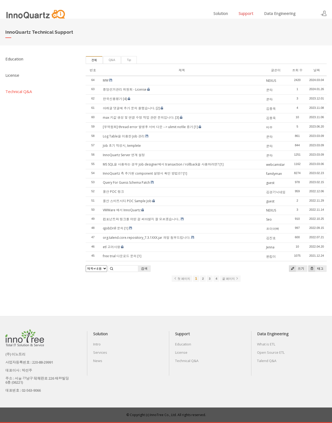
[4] (125, 99)
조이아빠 (272, 228)
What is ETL (266, 344)
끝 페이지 (230, 278)
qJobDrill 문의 (113, 228)
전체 (94, 60)
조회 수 (297, 70)
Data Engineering (280, 13)
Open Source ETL (271, 352)
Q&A (112, 60)
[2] (158, 108)
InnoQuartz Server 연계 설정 (124, 155)
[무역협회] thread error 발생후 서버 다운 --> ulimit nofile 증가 (148, 127)
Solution (220, 13)
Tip (129, 60)
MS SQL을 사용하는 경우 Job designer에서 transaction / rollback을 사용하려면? (161, 164)
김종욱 (271, 108)
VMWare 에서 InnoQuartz (122, 210)
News (97, 360)
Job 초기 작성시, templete (122, 145)
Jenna (270, 247)
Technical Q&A (18, 91)
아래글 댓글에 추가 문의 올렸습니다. (129, 108)
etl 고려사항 (111, 247)
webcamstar (275, 164)
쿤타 (269, 90)
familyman (274, 173)
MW (105, 80)
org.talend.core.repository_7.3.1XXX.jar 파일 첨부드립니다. (146, 237)
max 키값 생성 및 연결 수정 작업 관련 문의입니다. (138, 117)
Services (100, 352)
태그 (315, 268)
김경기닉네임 (275, 192)
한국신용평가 (112, 99)
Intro (97, 344)
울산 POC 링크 (113, 191)
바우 (269, 127)
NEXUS (271, 80)
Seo (269, 219)
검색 (144, 268)
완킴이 (271, 256)
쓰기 (296, 268)
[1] (196, 127)
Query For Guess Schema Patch (126, 182)
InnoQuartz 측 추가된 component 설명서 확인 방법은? (142, 173)
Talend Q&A (266, 360)
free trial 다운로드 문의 (120, 256)
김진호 (271, 238)
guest (270, 182)
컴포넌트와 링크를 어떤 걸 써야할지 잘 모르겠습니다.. (141, 219)
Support (246, 13)
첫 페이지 (182, 278)
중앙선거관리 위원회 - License (124, 89)
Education (14, 58)
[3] (177, 117)
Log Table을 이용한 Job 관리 (124, 136)
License (12, 75)
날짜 (316, 70)
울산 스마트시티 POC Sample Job (127, 201)
